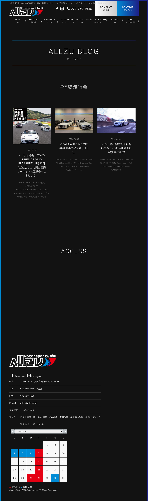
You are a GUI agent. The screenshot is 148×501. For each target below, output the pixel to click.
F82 (103, 163)
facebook (18, 376)
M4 (105, 166)
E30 (68, 163)
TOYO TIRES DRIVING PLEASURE (32, 190)
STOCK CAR (98, 21)
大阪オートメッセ (74, 170)
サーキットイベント (23, 193)
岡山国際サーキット (38, 197)
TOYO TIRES (32, 186)
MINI (29, 183)
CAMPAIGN (66, 21)
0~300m (60, 163)
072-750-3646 (81, 8)
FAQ (130, 21)
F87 (74, 163)
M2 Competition (85, 163)
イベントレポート (71, 159)
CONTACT (127, 8)
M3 (61, 166)
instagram (34, 376)
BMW (22, 183)
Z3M (128, 166)
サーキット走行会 (42, 193)
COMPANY (106, 8)
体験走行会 (22, 197)
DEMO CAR (82, 21)
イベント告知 (39, 183)
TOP (17, 21)
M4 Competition (116, 166)
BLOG (114, 21)
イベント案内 (71, 166)
